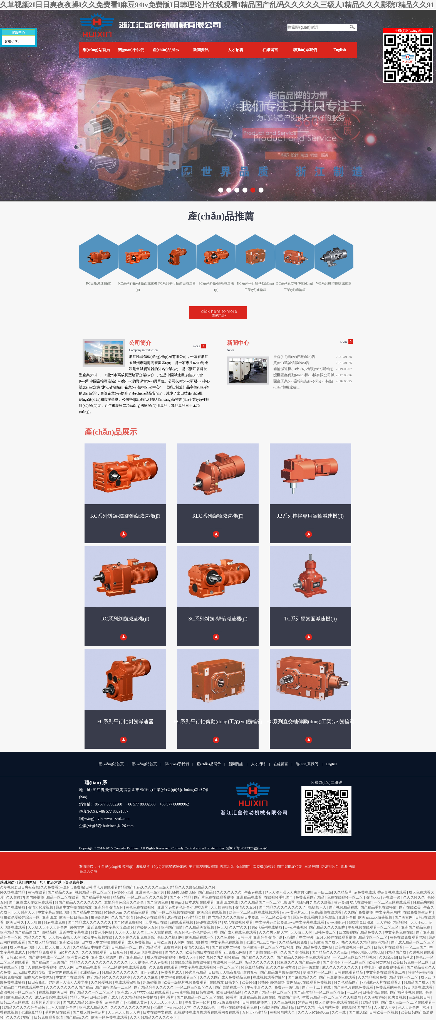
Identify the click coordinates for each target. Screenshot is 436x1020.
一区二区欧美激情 (276, 917)
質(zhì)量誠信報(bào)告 (291, 363)
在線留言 (270, 50)
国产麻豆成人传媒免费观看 (31, 902)
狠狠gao (177, 902)
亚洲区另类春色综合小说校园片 (183, 907)
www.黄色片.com (295, 912)
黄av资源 (341, 902)
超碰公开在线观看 (150, 917)
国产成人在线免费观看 (238, 932)
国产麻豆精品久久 (303, 977)
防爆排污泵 (330, 866)
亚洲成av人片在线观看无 (382, 982)
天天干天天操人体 (130, 932)
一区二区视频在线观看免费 (125, 967)
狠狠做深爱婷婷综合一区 (20, 917)
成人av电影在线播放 (146, 952)
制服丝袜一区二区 (318, 972)
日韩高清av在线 (376, 992)
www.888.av (336, 922)
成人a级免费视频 (227, 1002)
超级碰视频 (152, 982)
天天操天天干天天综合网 (48, 927)
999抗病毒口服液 (361, 922)
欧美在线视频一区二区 (353, 947)
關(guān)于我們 (131, 50)
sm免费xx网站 (235, 952)
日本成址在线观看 (200, 902)
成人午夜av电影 (23, 947)
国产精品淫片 (150, 947)
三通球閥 (311, 866)
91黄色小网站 (102, 932)
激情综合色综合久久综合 (124, 902)
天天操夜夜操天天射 (65, 937)
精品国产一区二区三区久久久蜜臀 (140, 897)
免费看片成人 (172, 972)
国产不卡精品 (181, 897)
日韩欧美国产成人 (325, 942)
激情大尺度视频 (41, 907)
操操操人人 (317, 907)
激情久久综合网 (197, 947)
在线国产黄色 (289, 997)
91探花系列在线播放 (266, 927)
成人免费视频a (139, 942)
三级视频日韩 (420, 997)
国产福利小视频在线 (406, 992)
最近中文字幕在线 (74, 932)
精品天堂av (79, 997)
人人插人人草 (385, 1007)
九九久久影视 (321, 902)
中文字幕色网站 (388, 912)
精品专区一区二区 (373, 937)
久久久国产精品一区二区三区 (268, 992)
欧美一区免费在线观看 (109, 1017)
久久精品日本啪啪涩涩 (91, 947)
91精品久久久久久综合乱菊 (24, 1007)
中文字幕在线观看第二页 (386, 972)
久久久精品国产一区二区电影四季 (268, 902)
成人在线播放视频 (162, 957)
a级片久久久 (69, 952)
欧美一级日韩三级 (74, 917)
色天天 (222, 927)
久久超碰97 (15, 897)
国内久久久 (174, 952)
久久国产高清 (122, 917)
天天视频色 (139, 962)
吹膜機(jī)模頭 (264, 866)
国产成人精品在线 (42, 942)
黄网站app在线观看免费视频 (309, 982)
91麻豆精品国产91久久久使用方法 (268, 967)
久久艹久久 (238, 927)
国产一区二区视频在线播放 (173, 912)
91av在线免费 (55, 922)
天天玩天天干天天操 (166, 1002)
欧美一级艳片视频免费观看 (186, 982)
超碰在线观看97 (209, 922)
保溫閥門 (243, 866)
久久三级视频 (285, 1002)
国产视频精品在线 (344, 907)
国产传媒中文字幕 (226, 947)
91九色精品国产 (347, 982)
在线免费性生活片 (418, 912)
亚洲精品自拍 (195, 917)
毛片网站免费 (328, 1007)
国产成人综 (358, 1012)
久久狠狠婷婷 (375, 997)
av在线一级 (392, 897)
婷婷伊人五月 (148, 927)
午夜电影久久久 (260, 987)
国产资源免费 (158, 902)
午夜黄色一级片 (198, 1002)
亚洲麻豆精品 (32, 1012)
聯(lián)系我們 (305, 50)
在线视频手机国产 (279, 897)
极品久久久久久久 (260, 962)
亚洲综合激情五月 (109, 907)
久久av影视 (159, 962)
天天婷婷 (384, 922)
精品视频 (400, 922)
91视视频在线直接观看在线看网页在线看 (207, 1012)
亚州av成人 (149, 972)
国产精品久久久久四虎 (327, 927)
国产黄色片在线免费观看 (353, 987)
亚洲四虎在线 (227, 902)
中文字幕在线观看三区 (179, 977)
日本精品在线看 (88, 967)
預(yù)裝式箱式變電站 (169, 866)
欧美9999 (249, 982)
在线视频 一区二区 (228, 962)
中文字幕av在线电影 (54, 912)
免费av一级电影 (287, 987)
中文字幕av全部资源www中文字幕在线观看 (290, 922)
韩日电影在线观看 (418, 987)
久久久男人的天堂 (274, 932)
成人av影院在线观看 (51, 997)
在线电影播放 (197, 942)
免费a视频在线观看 (326, 912)
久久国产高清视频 (295, 952)
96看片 (232, 997)
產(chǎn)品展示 (166, 50)
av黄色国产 (114, 1002)
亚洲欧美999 (69, 942)
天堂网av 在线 (157, 922)
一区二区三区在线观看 (392, 902)
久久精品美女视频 (200, 927)
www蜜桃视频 (183, 992)
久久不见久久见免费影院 (135, 937)
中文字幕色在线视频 (227, 942)
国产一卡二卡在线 (317, 987)
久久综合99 (388, 957)
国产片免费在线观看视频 (214, 897)
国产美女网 (404, 917)
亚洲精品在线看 (249, 897)
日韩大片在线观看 (388, 947)
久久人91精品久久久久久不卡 (154, 1017)
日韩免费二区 (325, 932)
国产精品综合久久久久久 (154, 987)
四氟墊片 (142, 866)
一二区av (354, 992)
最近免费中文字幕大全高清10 (111, 927)
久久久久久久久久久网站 (130, 1007)
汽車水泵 (227, 866)
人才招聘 (235, 50)
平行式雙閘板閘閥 (203, 866)
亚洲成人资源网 (104, 957)
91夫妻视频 (397, 997)
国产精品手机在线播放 (378, 907)
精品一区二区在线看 (63, 897)
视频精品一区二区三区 (93, 892)
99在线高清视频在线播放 (191, 962)
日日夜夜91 (118, 952)
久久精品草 (343, 892)
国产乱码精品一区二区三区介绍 (319, 992)
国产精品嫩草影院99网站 (280, 972)
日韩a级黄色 (16, 957)
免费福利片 (172, 947)
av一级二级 (323, 892)
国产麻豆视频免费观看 (337, 977)
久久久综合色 (204, 1007)
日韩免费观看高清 (49, 1017)
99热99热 (277, 982)
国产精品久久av (61, 892)
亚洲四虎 (50, 917)
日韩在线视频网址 (257, 1002)
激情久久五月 (246, 907)
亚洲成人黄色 (137, 1002)
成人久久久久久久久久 (340, 967)
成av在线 (174, 917)
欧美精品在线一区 (200, 937)
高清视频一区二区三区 (18, 992)
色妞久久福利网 (170, 937)
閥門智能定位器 (290, 866)
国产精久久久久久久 (258, 957)
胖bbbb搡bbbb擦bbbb (367, 952)
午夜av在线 (253, 892)
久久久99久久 (414, 897)
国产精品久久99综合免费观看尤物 (303, 957)
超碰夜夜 (251, 972)
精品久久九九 (35, 937)
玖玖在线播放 (361, 902)
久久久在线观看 (94, 952)
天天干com (418, 922)
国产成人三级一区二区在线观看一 (408, 1002)
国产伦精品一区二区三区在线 (200, 997)
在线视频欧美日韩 (53, 992)
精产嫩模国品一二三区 (113, 987)
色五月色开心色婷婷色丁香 (196, 932)
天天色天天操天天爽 (124, 1012)
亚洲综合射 (347, 917)
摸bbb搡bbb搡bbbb (182, 892)
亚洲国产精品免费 (416, 927)
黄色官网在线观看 (63, 972)
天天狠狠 (34, 922)
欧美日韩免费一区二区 (411, 962)
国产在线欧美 (410, 907)
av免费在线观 (365, 892)
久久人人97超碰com (314, 1012)
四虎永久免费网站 (39, 977)
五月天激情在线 (160, 932)
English (339, 50)
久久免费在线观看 (164, 967)
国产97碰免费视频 (128, 922)
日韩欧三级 (162, 942)
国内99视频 (35, 897)
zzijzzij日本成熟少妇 (29, 972)
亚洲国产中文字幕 (299, 937)
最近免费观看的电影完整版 (315, 917)
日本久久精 (306, 1007)
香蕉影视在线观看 (392, 892)
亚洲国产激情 (172, 927)
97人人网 (66, 967)
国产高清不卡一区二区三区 (345, 962)
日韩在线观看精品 (349, 972)
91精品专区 (370, 1002)
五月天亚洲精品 (255, 1012)
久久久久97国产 (19, 1017)
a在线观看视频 (182, 922)
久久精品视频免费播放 (139, 997)
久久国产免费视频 (359, 912)
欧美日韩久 (15, 922)
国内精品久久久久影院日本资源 (233, 917)
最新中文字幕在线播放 (74, 907)
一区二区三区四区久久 (194, 987)
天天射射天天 (24, 912)
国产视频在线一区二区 (46, 957)
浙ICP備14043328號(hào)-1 (247, 848)
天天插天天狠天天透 (54, 947)
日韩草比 (406, 957)
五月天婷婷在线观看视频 (336, 937)
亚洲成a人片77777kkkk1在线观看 (143, 992)
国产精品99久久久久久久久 (220, 892)
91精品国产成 (396, 952)
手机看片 (167, 997)
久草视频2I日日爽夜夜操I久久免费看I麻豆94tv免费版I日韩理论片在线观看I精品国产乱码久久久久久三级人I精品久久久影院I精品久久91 (217, 5)
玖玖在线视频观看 (239, 922)
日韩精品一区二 (124, 947)
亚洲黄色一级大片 (150, 892)
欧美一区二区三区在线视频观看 (254, 912)
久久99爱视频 (102, 982)
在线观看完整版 (128, 982)
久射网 (179, 942)
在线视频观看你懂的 (269, 977)
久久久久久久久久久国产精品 (70, 987)
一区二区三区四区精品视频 (355, 957)
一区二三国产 (416, 947)
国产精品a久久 (77, 1017)
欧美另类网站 (379, 962)
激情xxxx (373, 897)
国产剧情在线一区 (264, 952)
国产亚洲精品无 (132, 957)
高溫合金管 (89, 871)
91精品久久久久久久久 (120, 972)
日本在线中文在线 (158, 1012)
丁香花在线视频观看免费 (237, 1007)
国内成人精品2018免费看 (83, 1002)
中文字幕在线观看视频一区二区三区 (209, 967)
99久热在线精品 (13, 892)
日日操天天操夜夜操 (225, 972)
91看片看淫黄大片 (46, 1002)
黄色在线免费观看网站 (408, 937)
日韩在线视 (205, 992)
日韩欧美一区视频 (384, 1012)
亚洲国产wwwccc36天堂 (172, 1007)
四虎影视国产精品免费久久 (361, 932)
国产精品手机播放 (96, 897)
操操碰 (302, 902)
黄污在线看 (37, 892)
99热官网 (77, 927)
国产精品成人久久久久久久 (90, 922)
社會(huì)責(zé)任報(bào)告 (294, 357)
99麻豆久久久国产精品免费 (299, 962)
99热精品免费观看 (43, 952)
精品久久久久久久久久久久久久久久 (99, 962)
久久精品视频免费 (293, 942)
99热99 (263, 982)
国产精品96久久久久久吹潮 (109, 977)
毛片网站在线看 (58, 1012)
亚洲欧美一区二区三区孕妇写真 (268, 947)
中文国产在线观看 (70, 977)
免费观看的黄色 (389, 987)
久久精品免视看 (136, 912)
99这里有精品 (196, 972)
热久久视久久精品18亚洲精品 (365, 942)
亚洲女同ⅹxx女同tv (261, 942)
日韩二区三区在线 (15, 1002)
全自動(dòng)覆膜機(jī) (115, 866)
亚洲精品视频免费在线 (257, 997)
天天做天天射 (301, 932)
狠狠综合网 (100, 917)
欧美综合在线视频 (212, 912)
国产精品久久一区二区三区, (92, 992)
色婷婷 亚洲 (124, 892)
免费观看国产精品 (310, 897)
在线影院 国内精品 (356, 1007)
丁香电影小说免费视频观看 (383, 967)
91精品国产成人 (417, 982)
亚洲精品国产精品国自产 (20, 932)
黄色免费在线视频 (140, 907)
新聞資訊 (201, 50)
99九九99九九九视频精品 (219, 957)
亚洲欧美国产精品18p (277, 1007)
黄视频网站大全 (283, 1012)
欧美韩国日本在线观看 (203, 952)
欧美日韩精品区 (229, 992)
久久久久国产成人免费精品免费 (225, 977)
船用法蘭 (348, 866)
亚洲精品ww (90, 972)
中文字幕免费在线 (399, 932)
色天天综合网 (409, 1007)
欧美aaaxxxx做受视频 (375, 917)
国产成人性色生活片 (89, 1012)
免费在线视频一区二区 (345, 897)
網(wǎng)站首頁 (96, 50)
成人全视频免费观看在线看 (337, 1002)
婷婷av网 (305, 1002)
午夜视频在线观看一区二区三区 (373, 927)
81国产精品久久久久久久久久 (79, 902)
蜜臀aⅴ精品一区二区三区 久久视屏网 (332, 997)
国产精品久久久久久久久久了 (283, 907)
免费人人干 (188, 957)
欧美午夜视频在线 (98, 937)
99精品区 (50, 932)
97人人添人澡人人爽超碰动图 (289, 892)
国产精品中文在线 (87, 912)
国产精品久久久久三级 (330, 952)
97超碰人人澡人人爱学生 (68, 982)
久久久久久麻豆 (146, 977)
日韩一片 (244, 937)
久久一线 (339, 1012)
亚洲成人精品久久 (94, 1007)
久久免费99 (226, 937)
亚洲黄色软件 (78, 957)
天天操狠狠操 (221, 907)
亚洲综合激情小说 (268, 937)
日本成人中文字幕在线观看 (103, 942)
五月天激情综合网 (62, 1007)
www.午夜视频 (296, 927)
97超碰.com (113, 912)
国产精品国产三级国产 (49, 962)
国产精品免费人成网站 (314, 947)
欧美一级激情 (309, 967)
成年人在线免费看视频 (39, 967)
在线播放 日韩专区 (224, 982)
